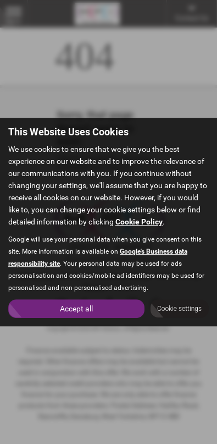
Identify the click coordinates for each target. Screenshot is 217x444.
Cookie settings (179, 309)
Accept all (76, 308)
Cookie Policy (139, 221)
